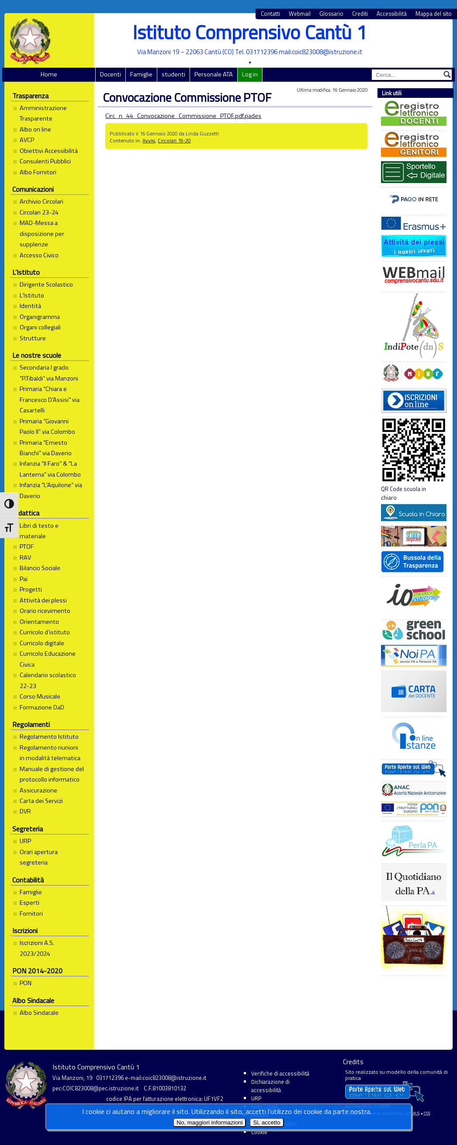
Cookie (259, 1132)
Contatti (270, 14)
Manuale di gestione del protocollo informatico (52, 774)
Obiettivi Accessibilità (49, 151)
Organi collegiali (40, 327)
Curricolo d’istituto (45, 632)
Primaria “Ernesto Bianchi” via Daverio (46, 448)
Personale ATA (213, 74)
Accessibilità (392, 14)
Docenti (110, 74)
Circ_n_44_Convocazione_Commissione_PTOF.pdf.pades (183, 116)
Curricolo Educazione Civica (48, 659)
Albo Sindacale (39, 1012)
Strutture (33, 338)
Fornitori (31, 913)
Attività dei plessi (43, 600)
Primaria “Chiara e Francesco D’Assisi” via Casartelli (50, 399)
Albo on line (35, 129)
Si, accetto (266, 1122)
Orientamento (39, 621)
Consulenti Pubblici (45, 161)
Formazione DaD (42, 707)
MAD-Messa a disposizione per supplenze (42, 233)
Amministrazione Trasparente (43, 113)
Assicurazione (38, 790)
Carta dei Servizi (41, 801)
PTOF (27, 546)
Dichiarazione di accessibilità (270, 1085)
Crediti (360, 14)
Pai (24, 579)
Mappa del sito (433, 14)
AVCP (27, 140)
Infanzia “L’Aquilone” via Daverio (51, 490)
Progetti (31, 589)
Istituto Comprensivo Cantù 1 (249, 32)
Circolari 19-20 (174, 140)
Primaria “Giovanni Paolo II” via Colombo (47, 426)
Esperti (29, 902)
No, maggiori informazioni (209, 1122)
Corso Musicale (40, 696)
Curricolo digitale (42, 643)
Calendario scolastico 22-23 (48, 680)
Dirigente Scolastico (46, 284)
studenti (173, 74)
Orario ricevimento (45, 611)
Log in (250, 74)
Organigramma (40, 317)
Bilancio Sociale (40, 568)
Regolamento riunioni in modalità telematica (50, 753)
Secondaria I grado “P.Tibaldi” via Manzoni (49, 373)
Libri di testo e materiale (39, 531)
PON (25, 983)
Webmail (300, 14)
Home (49, 74)
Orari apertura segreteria (39, 857)
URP (25, 841)
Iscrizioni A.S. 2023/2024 (37, 948)
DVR (25, 811)
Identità (30, 306)
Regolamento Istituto (49, 736)
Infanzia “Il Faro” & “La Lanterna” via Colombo (50, 469)
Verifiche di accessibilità (280, 1073)
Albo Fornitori (38, 172)
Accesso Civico (39, 255)
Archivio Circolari (41, 201)
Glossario (331, 14)
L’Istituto (32, 295)
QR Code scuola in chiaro (413, 459)
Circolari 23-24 (39, 212)
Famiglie (141, 74)
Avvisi (148, 140)
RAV (25, 557)
